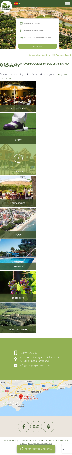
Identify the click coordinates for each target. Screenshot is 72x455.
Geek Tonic (53, 440)
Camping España (36, 55)
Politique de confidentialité (40, 443)
